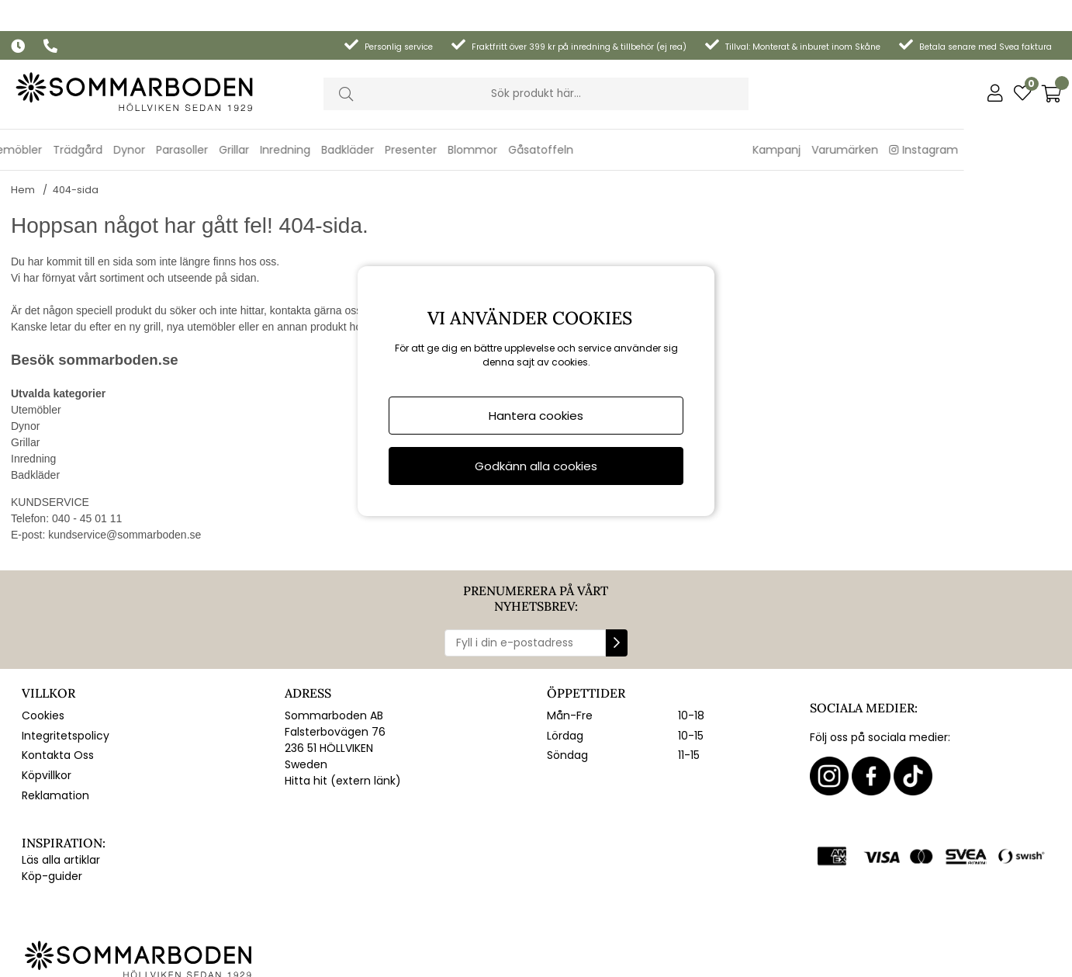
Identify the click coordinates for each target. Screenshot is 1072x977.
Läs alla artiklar (61, 839)
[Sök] (536, 63)
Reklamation (55, 775)
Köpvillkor (46, 755)
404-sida (76, 169)
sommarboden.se (118, 339)
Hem (23, 169)
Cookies (43, 695)
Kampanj (885, 118)
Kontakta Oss (58, 735)
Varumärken (953, 118)
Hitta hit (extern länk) (343, 760)
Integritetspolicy (65, 715)
